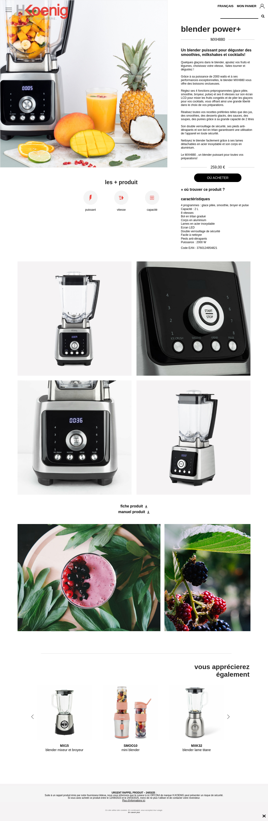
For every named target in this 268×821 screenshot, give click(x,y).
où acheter (217, 178)
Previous (32, 717)
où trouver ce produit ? (204, 189)
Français (225, 6)
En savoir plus (134, 812)
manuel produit (131, 512)
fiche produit (131, 506)
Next (228, 717)
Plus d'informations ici (133, 800)
